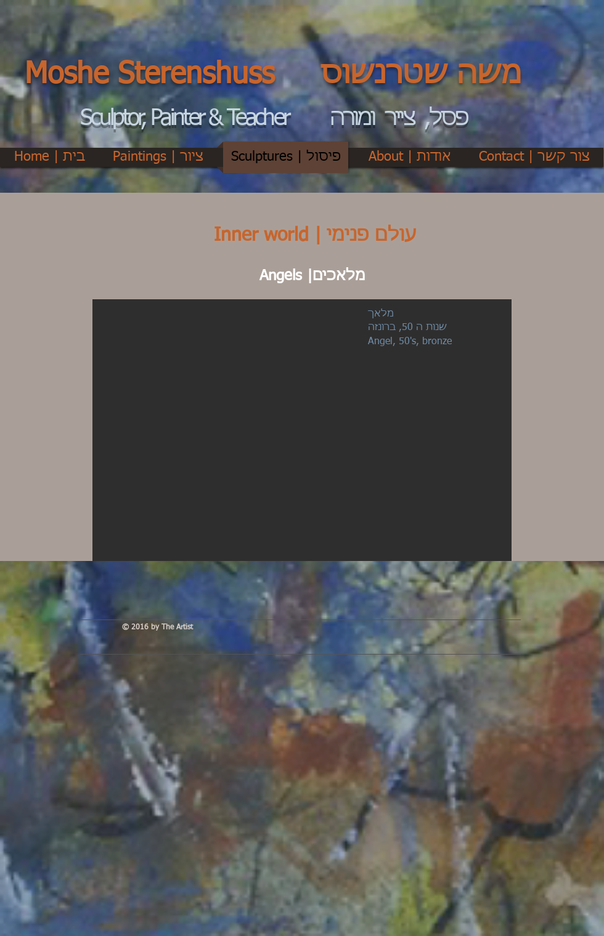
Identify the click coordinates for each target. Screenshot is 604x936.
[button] (302, 430)
